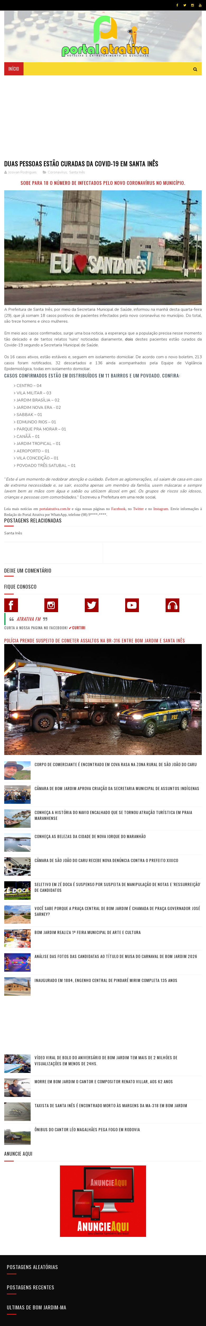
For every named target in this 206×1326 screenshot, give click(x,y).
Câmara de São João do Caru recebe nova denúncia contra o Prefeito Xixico (106, 860)
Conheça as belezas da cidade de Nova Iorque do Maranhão (90, 836)
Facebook (118, 509)
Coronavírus (57, 172)
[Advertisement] (103, 115)
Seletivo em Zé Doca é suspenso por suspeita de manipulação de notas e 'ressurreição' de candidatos (118, 887)
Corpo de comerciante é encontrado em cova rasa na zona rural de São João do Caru (116, 764)
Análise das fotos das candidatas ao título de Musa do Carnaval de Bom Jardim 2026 (116, 956)
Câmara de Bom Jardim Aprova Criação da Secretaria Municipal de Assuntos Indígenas (117, 788)
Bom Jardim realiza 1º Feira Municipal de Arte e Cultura (88, 932)
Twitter (138, 509)
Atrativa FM (28, 619)
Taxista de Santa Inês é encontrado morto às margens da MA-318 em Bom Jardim (111, 1105)
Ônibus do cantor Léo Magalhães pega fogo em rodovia (87, 1129)
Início (13, 68)
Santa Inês (77, 172)
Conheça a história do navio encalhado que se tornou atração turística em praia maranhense (113, 815)
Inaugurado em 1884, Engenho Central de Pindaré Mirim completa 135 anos (106, 980)
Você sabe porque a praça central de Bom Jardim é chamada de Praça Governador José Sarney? (117, 911)
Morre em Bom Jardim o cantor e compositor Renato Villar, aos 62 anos (104, 1081)
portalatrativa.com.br (54, 509)
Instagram (160, 509)
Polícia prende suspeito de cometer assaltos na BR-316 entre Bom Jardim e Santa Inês (94, 640)
